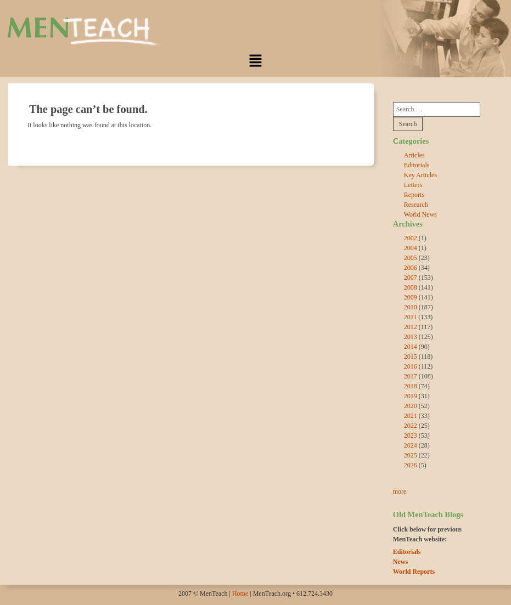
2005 (410, 258)
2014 (410, 346)
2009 (410, 297)
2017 (410, 376)
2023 (410, 435)
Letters (413, 185)
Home (240, 593)
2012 (410, 327)
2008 (410, 287)
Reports (414, 195)
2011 (410, 317)
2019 (410, 396)
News (400, 562)
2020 (410, 406)
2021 (410, 416)
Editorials (417, 165)
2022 (410, 425)
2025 (410, 455)
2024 (410, 445)
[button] (255, 60)
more (400, 491)
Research (416, 204)
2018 (410, 386)
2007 (410, 277)
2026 (410, 465)
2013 (410, 337)
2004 (410, 248)
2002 (410, 238)
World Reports (414, 571)
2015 (410, 356)
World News (420, 214)
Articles (414, 155)
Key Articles (420, 175)
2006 (410, 268)
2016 (410, 366)
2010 (410, 307)
